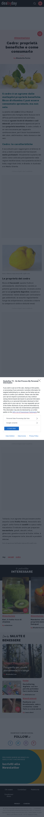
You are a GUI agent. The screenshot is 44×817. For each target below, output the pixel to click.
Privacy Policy (33, 436)
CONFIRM (11, 428)
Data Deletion (10, 436)
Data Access (22, 436)
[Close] (40, 381)
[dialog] (22, 408)
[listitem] (22, 418)
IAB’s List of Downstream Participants (24, 412)
